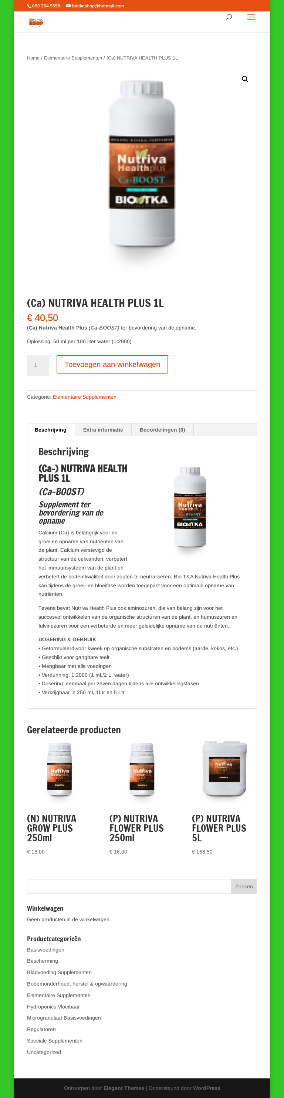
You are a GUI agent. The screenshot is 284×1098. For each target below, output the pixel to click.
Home (33, 58)
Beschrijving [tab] (51, 430)
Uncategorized (44, 1052)
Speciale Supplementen (54, 1041)
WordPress (206, 1088)
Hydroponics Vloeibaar (53, 1007)
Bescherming (42, 961)
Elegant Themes (124, 1088)
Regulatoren (41, 1029)
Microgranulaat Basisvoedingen (64, 1018)
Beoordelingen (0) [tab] (162, 430)
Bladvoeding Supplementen (59, 972)
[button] (245, 79)
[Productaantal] (38, 365)
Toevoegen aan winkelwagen (112, 364)
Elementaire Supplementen (73, 58)
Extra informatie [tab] (103, 430)
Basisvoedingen (45, 950)
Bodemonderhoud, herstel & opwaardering (77, 984)
